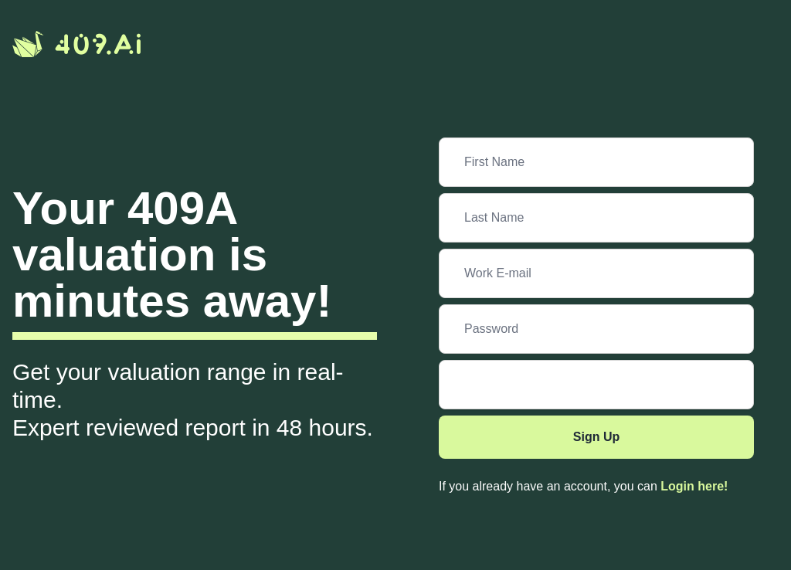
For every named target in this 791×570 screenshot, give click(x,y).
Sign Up (596, 436)
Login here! (694, 486)
